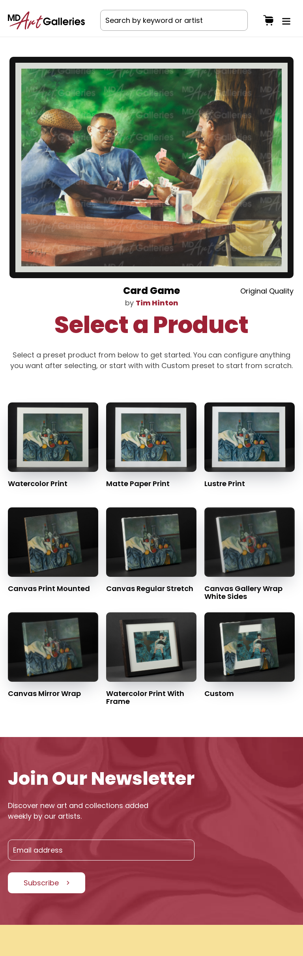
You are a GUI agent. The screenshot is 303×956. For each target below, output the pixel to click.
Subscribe (41, 883)
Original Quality (267, 291)
